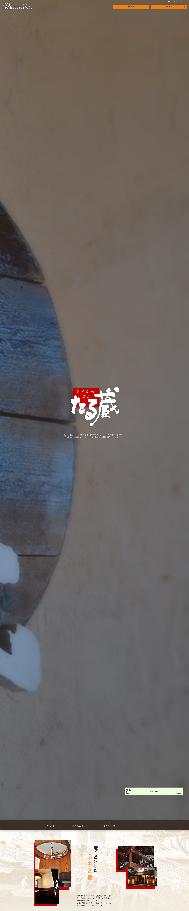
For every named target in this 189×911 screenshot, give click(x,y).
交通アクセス (109, 826)
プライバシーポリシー (178, 2)
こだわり (50, 826)
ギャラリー (139, 826)
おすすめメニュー (80, 826)
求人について (131, 6)
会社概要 (167, 2)
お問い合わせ (169, 6)
